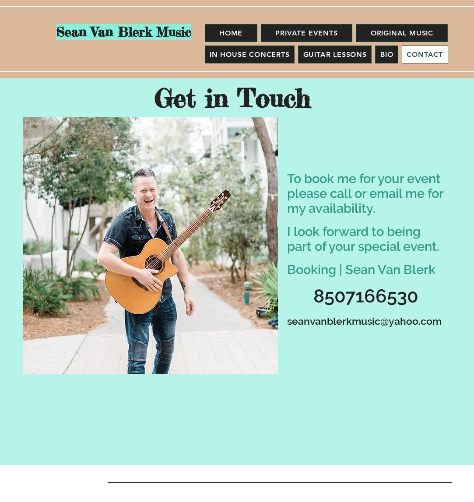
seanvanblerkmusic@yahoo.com (364, 321)
